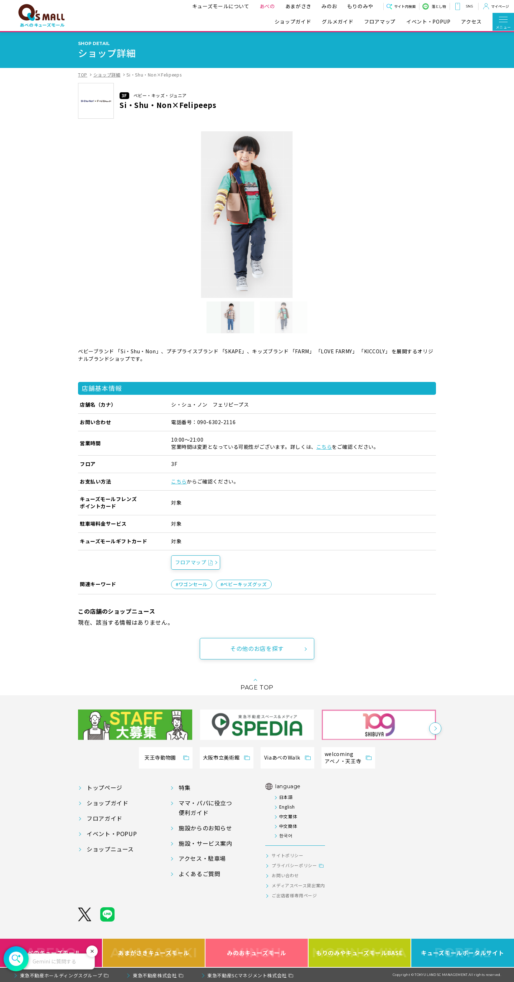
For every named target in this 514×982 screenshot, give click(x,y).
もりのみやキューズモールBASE (359, 953)
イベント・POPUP (428, 21)
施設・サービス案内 (205, 843)
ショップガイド (293, 21)
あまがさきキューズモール (153, 953)
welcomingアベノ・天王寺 (343, 757)
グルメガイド (337, 21)
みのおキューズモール (256, 953)
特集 (184, 787)
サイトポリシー (287, 855)
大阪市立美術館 (221, 757)
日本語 (286, 797)
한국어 (286, 835)
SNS (469, 6)
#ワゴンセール (192, 584)
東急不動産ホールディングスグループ (61, 975)
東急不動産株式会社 (155, 975)
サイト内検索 (405, 6)
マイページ (500, 6)
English (287, 807)
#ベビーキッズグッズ (243, 584)
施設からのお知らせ (205, 828)
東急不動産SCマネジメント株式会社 (247, 975)
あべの (267, 6)
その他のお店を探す (257, 648)
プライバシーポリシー (294, 865)
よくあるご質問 (199, 873)
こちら (324, 446)
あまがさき (298, 6)
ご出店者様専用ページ (294, 895)
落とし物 (439, 6)
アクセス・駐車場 (202, 858)
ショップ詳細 (107, 75)
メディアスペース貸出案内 (298, 885)
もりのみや (360, 6)
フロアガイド (104, 818)
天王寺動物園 (160, 757)
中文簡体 (288, 826)
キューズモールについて (220, 6)
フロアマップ (380, 21)
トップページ (104, 787)
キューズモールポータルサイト (462, 953)
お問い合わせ (285, 875)
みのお (329, 6)
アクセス (471, 21)
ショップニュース (110, 849)
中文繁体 (288, 816)
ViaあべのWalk (282, 757)
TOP (82, 75)
